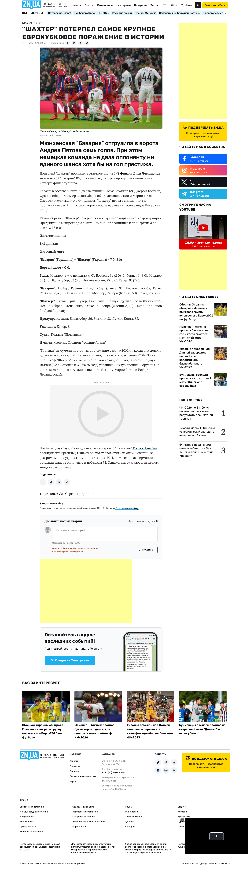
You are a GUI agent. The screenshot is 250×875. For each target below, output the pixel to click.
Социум (182, 806)
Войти (188, 5)
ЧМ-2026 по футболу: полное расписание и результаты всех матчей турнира (196, 413)
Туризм (182, 821)
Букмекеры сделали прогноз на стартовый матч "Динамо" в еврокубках (195, 380)
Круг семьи (184, 816)
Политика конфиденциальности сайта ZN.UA (206, 864)
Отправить (146, 549)
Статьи (89, 5)
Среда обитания (134, 816)
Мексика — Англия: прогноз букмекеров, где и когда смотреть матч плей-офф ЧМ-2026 (194, 334)
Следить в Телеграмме (69, 660)
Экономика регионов (31, 831)
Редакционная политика (83, 776)
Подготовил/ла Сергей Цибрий (64, 494)
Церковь (129, 821)
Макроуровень (28, 816)
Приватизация (28, 826)
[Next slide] (225, 13)
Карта (73, 781)
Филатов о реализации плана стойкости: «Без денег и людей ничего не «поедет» (196, 450)
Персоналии (79, 826)
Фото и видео (105, 5)
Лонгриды (140, 5)
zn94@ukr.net (109, 780)
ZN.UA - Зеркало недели (203, 242)
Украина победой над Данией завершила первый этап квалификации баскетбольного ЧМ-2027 (194, 358)
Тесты (154, 5)
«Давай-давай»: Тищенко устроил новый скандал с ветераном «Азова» (197, 431)
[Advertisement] (86, 591)
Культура (130, 826)
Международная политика (34, 811)
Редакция (75, 766)
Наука (128, 806)
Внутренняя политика (32, 806)
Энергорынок (27, 821)
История (182, 811)
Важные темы (32, 13)
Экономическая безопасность (88, 821)
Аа (198, 5)
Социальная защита (83, 806)
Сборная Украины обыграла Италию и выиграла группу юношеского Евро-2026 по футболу (196, 312)
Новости (75, 5)
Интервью (124, 5)
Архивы (74, 761)
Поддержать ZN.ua (215, 5)
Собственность (186, 826)
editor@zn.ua (120, 789)
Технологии (131, 811)
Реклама (74, 771)
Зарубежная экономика (85, 811)
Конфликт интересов (83, 816)
